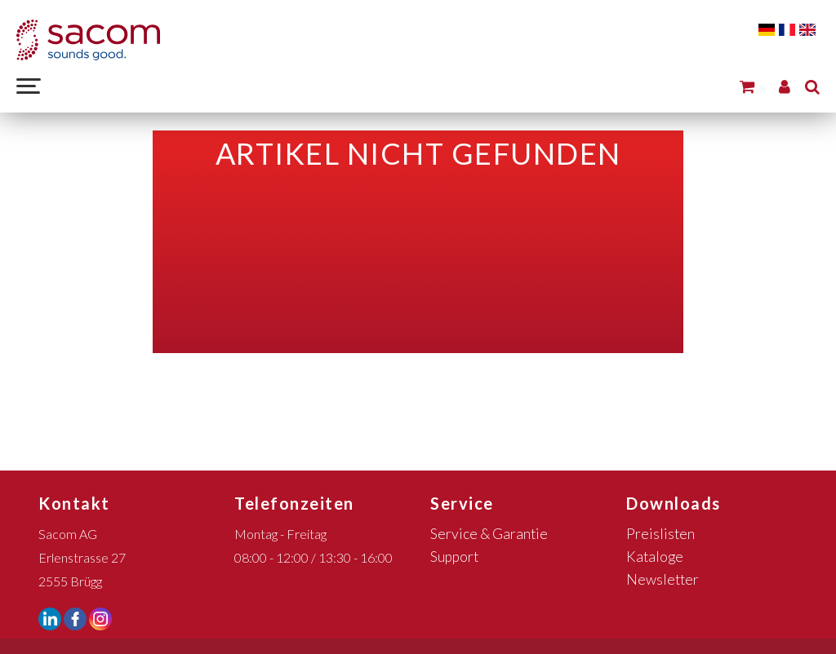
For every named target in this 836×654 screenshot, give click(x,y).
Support (454, 556)
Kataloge (654, 556)
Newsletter (662, 579)
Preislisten (660, 533)
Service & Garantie (489, 533)
